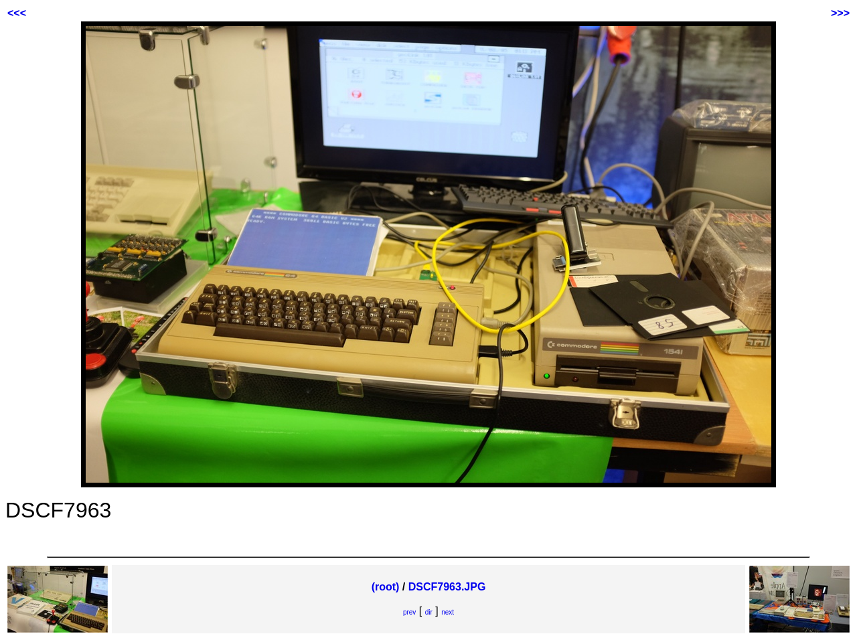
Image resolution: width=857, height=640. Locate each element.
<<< (16, 13)
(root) (386, 586)
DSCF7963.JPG (447, 586)
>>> (840, 13)
